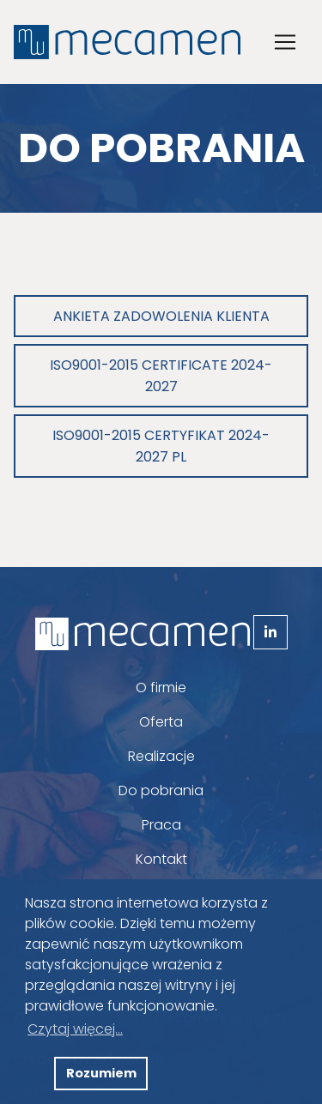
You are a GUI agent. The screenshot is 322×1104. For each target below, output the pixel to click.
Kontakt (161, 859)
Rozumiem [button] (101, 1073)
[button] (36, 1074)
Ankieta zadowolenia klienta (161, 316)
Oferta (161, 722)
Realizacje (161, 756)
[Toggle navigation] (285, 42)
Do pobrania (161, 790)
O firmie (161, 687)
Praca (161, 825)
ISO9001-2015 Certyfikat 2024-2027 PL (161, 446)
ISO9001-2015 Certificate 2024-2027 (161, 375)
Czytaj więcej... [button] (75, 1029)
